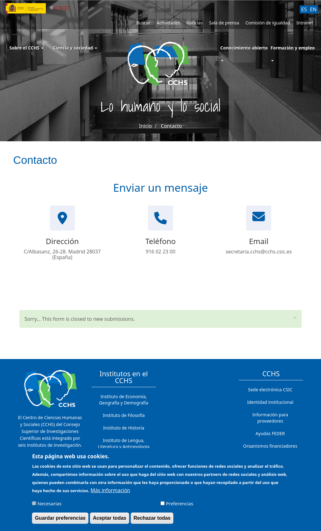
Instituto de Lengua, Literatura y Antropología (124, 443)
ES (304, 9)
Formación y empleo (293, 48)
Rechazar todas (152, 521)
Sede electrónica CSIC (270, 390)
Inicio (145, 125)
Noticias (194, 23)
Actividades (168, 23)
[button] (295, 318)
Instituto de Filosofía (124, 415)
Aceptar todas (109, 521)
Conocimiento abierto (244, 48)
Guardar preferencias (60, 521)
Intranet (305, 23)
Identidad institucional (270, 402)
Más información (110, 493)
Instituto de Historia (123, 428)
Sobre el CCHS (26, 48)
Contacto (171, 125)
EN (313, 9)
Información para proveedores (270, 418)
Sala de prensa (224, 23)
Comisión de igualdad (267, 23)
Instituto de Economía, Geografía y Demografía (123, 399)
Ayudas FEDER (270, 433)
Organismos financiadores (270, 446)
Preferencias (179, 506)
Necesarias (50, 506)
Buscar (143, 23)
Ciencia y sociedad (75, 48)
